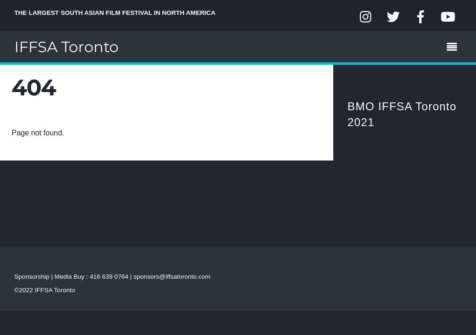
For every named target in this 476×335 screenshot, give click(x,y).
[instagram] (366, 17)
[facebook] (421, 17)
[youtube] (447, 17)
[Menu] (454, 47)
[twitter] (393, 17)
